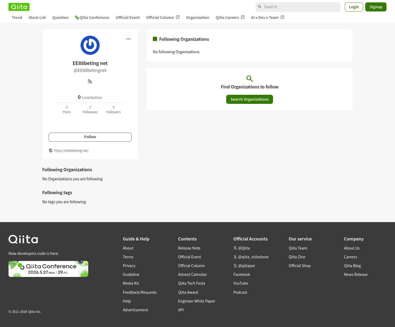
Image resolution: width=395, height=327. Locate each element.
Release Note (189, 248)
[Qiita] (19, 7)
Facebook (241, 274)
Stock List (37, 17)
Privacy (129, 265)
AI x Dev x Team (268, 17)
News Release (356, 274)
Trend (17, 17)
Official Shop (300, 265)
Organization (197, 17)
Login (354, 6)
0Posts (67, 109)
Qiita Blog (352, 265)
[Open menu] (128, 39)
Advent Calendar (192, 274)
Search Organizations (249, 99)
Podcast (240, 292)
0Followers (113, 109)
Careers (350, 256)
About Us (352, 248)
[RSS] (90, 81)
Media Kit (131, 283)
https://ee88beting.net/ (71, 150)
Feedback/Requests (140, 292)
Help (127, 301)
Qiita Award (188, 292)
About (128, 248)
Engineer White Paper (196, 301)
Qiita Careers (230, 17)
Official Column (163, 17)
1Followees (90, 109)
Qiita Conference (92, 17)
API (181, 309)
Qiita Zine (297, 256)
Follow (90, 137)
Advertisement (135, 309)
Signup (375, 6)
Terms (128, 256)
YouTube (240, 283)
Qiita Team (298, 248)
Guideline (131, 274)
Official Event (128, 17)
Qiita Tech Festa (191, 283)
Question (60, 17)
